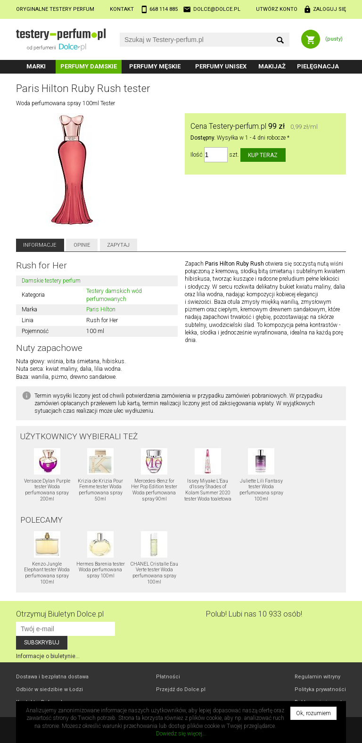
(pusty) (334, 39)
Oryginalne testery (55, 9)
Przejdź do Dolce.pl (181, 689)
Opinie (82, 245)
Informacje (40, 245)
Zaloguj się (329, 9)
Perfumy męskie (155, 66)
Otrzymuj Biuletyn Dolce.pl (60, 613)
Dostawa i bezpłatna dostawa (52, 677)
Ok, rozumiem (313, 713)
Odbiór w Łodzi (49, 689)
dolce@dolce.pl (216, 9)
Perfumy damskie (88, 66)
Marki (36, 66)
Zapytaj (118, 245)
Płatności (168, 677)
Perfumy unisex (221, 66)
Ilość (196, 155)
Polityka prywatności (320, 689)
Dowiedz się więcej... (181, 733)
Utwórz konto (276, 9)
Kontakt (122, 9)
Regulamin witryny (317, 677)
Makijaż (272, 66)
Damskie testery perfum (51, 280)
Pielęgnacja (318, 66)
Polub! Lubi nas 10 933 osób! (254, 613)
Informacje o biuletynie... (48, 656)
